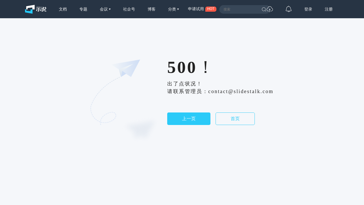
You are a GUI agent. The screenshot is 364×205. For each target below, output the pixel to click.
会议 (104, 9)
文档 (63, 9)
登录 (308, 9)
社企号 (129, 9)
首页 (235, 118)
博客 (152, 9)
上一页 (189, 118)
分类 (172, 9)
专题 (83, 9)
